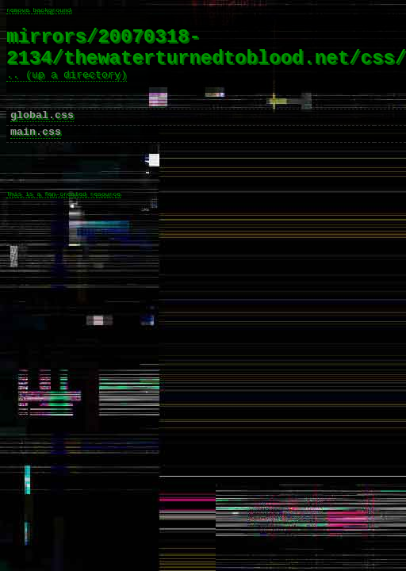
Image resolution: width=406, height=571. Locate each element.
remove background (38, 10)
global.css (42, 135)
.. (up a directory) (66, 87)
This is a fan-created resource (63, 227)
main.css (35, 154)
